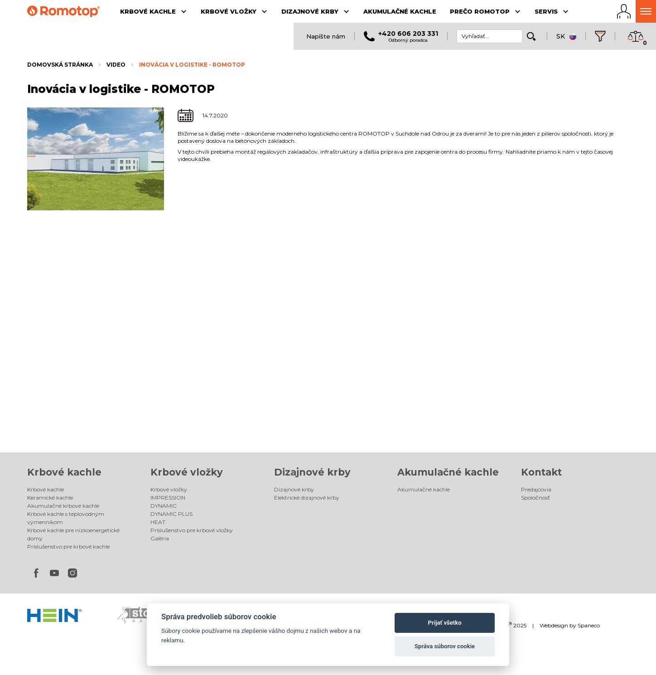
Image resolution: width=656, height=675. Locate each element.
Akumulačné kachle (448, 472)
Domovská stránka (60, 64)
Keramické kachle (50, 497)
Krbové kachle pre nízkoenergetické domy (73, 534)
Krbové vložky (186, 472)
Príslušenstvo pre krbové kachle (68, 546)
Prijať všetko (445, 622)
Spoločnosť (535, 497)
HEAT (157, 522)
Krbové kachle (64, 472)
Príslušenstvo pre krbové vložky (191, 530)
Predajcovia (536, 489)
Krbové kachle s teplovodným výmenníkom (65, 517)
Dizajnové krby (312, 472)
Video (115, 64)
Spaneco (589, 625)
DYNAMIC (163, 505)
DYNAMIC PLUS (171, 513)
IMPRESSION (167, 497)
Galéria (159, 538)
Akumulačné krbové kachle (63, 505)
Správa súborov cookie (445, 646)
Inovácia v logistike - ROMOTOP (192, 64)
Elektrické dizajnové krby (306, 497)
